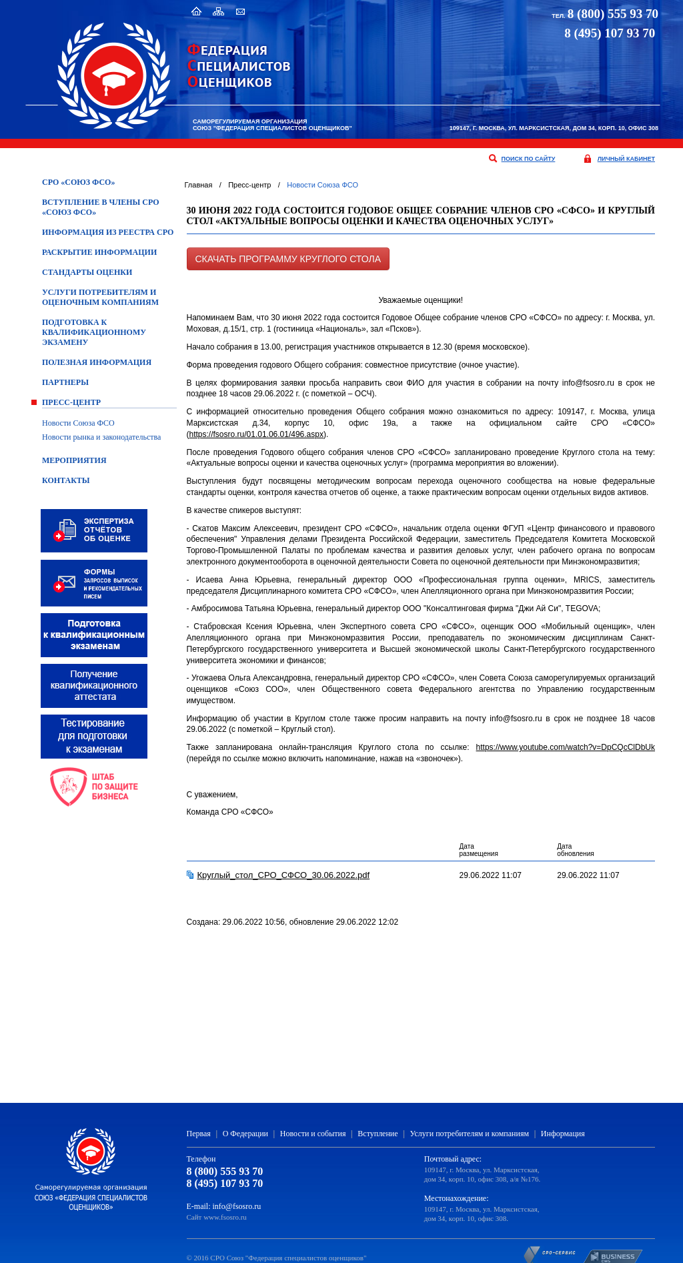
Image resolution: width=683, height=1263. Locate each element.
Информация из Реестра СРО (107, 232)
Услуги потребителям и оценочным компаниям (100, 297)
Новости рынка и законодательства (101, 437)
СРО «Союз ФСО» (78, 182)
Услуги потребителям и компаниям (469, 1133)
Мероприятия (74, 460)
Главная (199, 185)
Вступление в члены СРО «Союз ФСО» (100, 207)
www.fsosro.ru (225, 1217)
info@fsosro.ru (237, 1206)
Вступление (378, 1133)
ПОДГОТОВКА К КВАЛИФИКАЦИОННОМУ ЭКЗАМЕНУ (94, 332)
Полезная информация (96, 362)
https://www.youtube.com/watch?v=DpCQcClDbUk (565, 747)
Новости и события (313, 1133)
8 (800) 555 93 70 (613, 14)
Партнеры (65, 382)
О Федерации (245, 1133)
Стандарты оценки (87, 272)
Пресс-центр (71, 402)
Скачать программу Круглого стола (288, 259)
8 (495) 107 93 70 (225, 1183)
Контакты (66, 480)
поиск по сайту (529, 158)
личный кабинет (626, 158)
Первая (199, 1133)
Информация (563, 1133)
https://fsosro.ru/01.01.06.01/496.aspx (256, 434)
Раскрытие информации (99, 252)
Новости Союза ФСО (78, 423)
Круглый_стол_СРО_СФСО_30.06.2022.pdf (283, 875)
